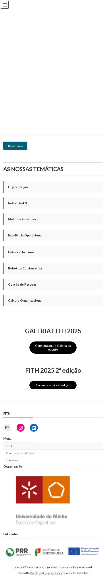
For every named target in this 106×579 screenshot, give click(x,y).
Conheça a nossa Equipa (20, 453)
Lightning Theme (53, 572)
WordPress (36, 572)
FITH (9, 445)
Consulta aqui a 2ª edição (53, 385)
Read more (15, 146)
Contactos (12, 460)
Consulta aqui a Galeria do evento (53, 347)
